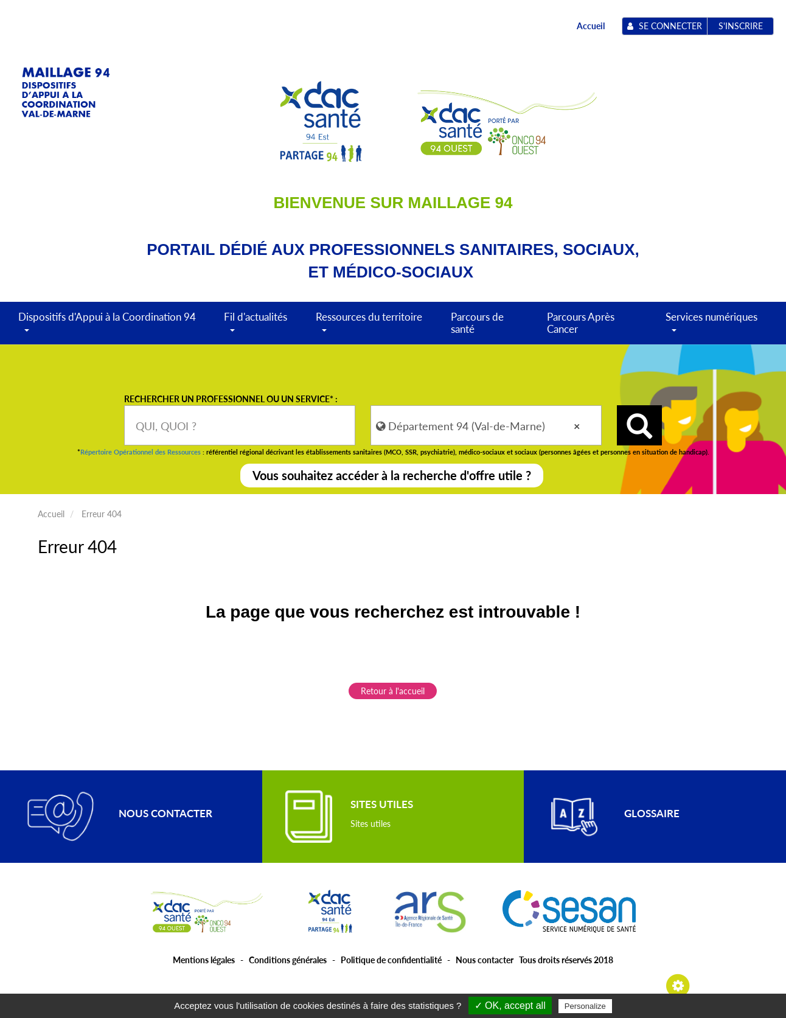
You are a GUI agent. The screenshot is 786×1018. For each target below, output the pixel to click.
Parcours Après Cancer (580, 322)
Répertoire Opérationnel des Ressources (140, 452)
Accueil (591, 26)
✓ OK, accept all (510, 1005)
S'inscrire (740, 26)
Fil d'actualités (255, 327)
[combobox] (239, 425)
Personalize (585, 1006)
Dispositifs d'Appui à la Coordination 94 (107, 327)
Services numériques (711, 327)
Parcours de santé (477, 322)
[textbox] (240, 425)
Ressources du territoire (369, 327)
